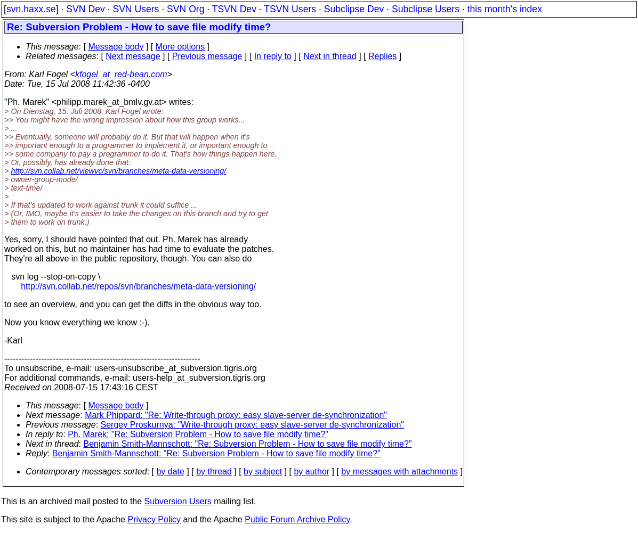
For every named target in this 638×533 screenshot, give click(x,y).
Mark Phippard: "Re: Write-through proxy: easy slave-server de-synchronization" (236, 415)
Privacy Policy (154, 519)
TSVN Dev (234, 9)
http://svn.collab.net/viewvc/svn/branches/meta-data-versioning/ (118, 171)
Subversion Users (178, 501)
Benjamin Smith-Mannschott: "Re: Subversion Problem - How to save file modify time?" (248, 443)
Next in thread (330, 56)
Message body (115, 46)
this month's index (504, 9)
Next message (133, 56)
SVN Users (135, 9)
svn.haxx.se (31, 9)
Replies (382, 56)
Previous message (207, 56)
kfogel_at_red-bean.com (121, 74)
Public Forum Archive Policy (297, 519)
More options (180, 46)
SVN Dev (85, 9)
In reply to (273, 56)
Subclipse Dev (354, 9)
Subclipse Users (425, 9)
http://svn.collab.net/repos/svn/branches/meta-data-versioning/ (138, 286)
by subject (263, 471)
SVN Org (185, 9)
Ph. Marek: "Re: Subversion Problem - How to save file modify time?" (198, 434)
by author (311, 471)
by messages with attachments (399, 471)
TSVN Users (290, 9)
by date (170, 471)
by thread (214, 471)
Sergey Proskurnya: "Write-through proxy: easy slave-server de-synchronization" (253, 424)
